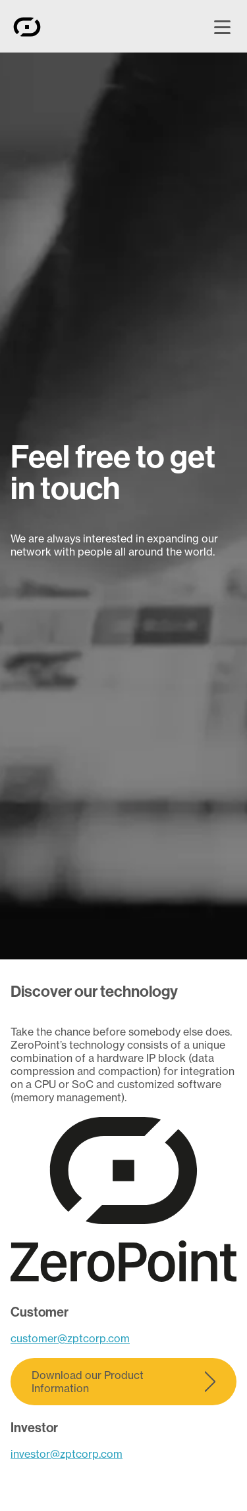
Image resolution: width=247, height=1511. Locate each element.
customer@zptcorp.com (70, 1338)
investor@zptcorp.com (67, 1453)
